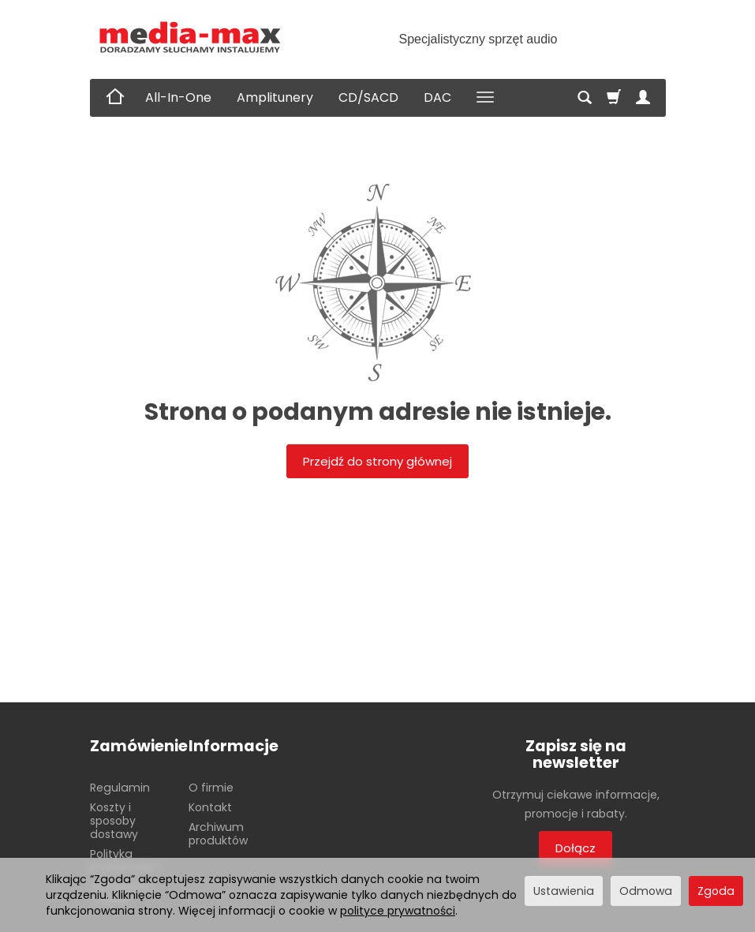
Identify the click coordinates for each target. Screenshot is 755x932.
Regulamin (120, 787)
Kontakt (210, 807)
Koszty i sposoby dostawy (114, 820)
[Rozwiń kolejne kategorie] (485, 98)
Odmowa (645, 891)
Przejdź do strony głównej (377, 461)
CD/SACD (368, 97)
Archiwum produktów (218, 833)
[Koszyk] (614, 98)
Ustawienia (563, 891)
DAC (437, 97)
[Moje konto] (643, 98)
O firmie (211, 787)
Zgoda (715, 891)
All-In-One (178, 97)
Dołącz (575, 848)
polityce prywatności (397, 911)
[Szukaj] (585, 98)
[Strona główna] (190, 37)
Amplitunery (275, 97)
